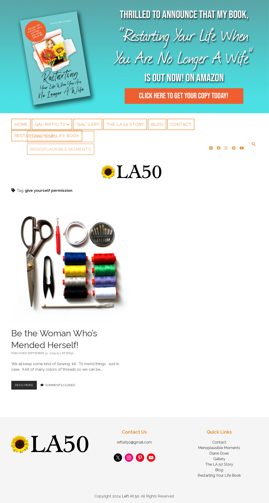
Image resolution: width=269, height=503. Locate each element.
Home (21, 124)
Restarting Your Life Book (47, 135)
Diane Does (219, 452)
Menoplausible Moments (219, 446)
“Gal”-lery (87, 124)
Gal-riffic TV (50, 124)
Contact (180, 124)
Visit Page (134, 56)
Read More (26, 382)
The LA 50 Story (125, 124)
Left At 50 (130, 494)
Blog (157, 124)
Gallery (219, 457)
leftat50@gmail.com (134, 440)
